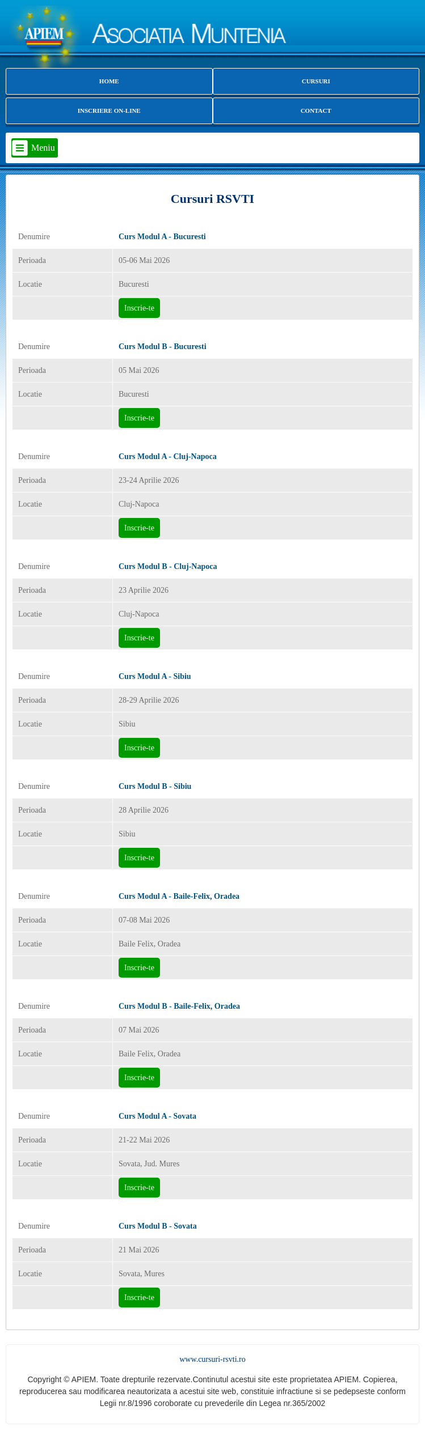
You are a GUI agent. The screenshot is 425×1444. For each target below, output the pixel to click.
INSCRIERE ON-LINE (109, 110)
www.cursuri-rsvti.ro (212, 1359)
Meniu (43, 147)
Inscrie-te (139, 308)
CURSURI (316, 81)
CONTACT (316, 110)
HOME (109, 81)
